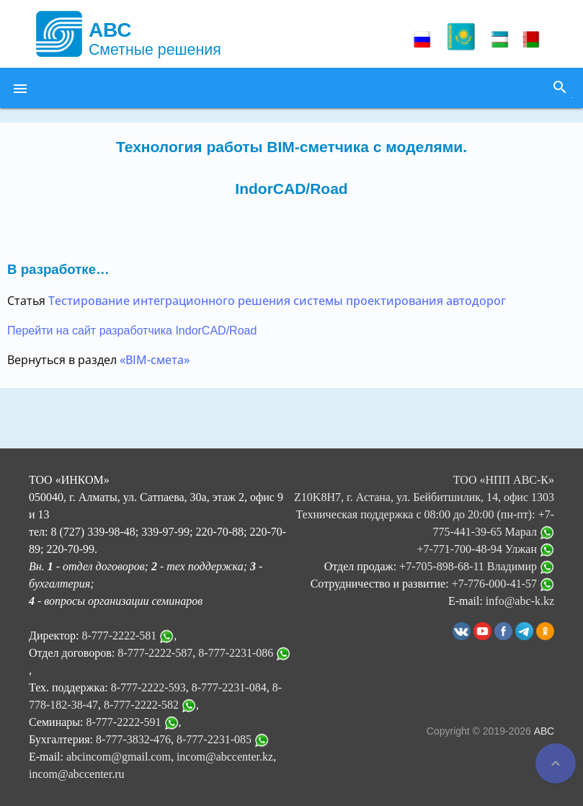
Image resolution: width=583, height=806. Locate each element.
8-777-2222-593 (148, 687)
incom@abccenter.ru (76, 774)
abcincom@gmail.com (118, 756)
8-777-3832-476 (133, 739)
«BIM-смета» (155, 360)
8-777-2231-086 (235, 653)
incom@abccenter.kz (225, 756)
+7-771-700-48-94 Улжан (485, 549)
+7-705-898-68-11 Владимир (476, 566)
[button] (20, 88)
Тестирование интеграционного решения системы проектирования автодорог (277, 301)
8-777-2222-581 (118, 635)
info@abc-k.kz (520, 601)
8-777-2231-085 (214, 739)
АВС (544, 731)
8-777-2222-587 (154, 653)
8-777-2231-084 (229, 687)
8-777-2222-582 (141, 705)
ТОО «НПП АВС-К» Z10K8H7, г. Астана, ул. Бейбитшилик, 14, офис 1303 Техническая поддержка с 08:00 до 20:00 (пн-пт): (424, 497)
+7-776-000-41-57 (503, 583)
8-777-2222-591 (123, 722)
